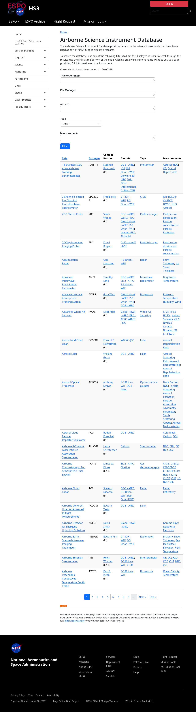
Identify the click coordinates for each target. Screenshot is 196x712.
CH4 (165, 334)
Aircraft (65, 104)
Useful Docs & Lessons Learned (28, 42)
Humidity (168, 301)
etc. (165, 565)
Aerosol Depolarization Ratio (171, 343)
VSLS (177, 319)
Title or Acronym (70, 75)
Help (136, 672)
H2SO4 (172, 196)
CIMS (143, 196)
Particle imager (149, 214)
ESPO (13, 22)
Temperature (170, 298)
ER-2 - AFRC (127, 280)
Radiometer (147, 536)
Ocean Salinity (171, 571)
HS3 (34, 8)
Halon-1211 (169, 474)
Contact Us (147, 701)
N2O (171, 334)
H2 (179, 478)
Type (63, 119)
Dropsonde (146, 294)
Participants (21, 78)
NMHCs (167, 322)
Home (18, 34)
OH (165, 196)
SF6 (171, 482)
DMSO (166, 204)
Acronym (94, 158)
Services (110, 656)
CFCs (166, 311)
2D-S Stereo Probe (72, 214)
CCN (165, 432)
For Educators (30, 107)
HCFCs (166, 315)
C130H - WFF (128, 190)
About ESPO (85, 667)
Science (30, 65)
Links (18, 85)
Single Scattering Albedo (169, 419)
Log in (169, 4)
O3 (164, 168)
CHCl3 (166, 478)
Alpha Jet (126, 236)
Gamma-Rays (170, 523)
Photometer (147, 164)
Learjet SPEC (128, 232)
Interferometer (148, 557)
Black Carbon (170, 382)
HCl (165, 450)
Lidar (143, 340)
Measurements (69, 133)
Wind (178, 301)
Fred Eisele (109, 196)
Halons (176, 315)
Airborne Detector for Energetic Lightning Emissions (73, 526)
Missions (84, 661)
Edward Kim (110, 536)
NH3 (174, 204)
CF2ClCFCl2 (169, 467)
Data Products (30, 100)
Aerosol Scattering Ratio (169, 357)
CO (175, 330)
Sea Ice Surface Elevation (171, 544)
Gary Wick (109, 294)
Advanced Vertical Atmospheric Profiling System (72, 298)
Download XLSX (63, 606)
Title (64, 158)
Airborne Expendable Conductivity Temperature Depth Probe (73, 579)
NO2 (174, 172)
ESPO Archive (36, 22)
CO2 (165, 561)
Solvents (168, 319)
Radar (143, 259)
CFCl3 (166, 463)
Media (30, 93)
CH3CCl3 (168, 471)
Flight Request (64, 21)
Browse (137, 667)
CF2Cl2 (175, 463)
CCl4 (176, 471)
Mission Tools (94, 22)
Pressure (168, 294)
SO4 (175, 436)
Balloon (125, 446)
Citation (125, 467)
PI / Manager (68, 90)
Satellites (111, 676)
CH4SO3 (168, 200)
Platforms (30, 72)
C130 (130, 565)
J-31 (123, 168)
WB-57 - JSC (127, 217)
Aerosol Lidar (69, 353)
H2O (175, 164)
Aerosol (167, 164)
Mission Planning (30, 51)
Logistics (30, 58)
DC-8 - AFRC (127, 164)
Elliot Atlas (109, 311)
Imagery (168, 536)
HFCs (173, 311)
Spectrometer (148, 446)
